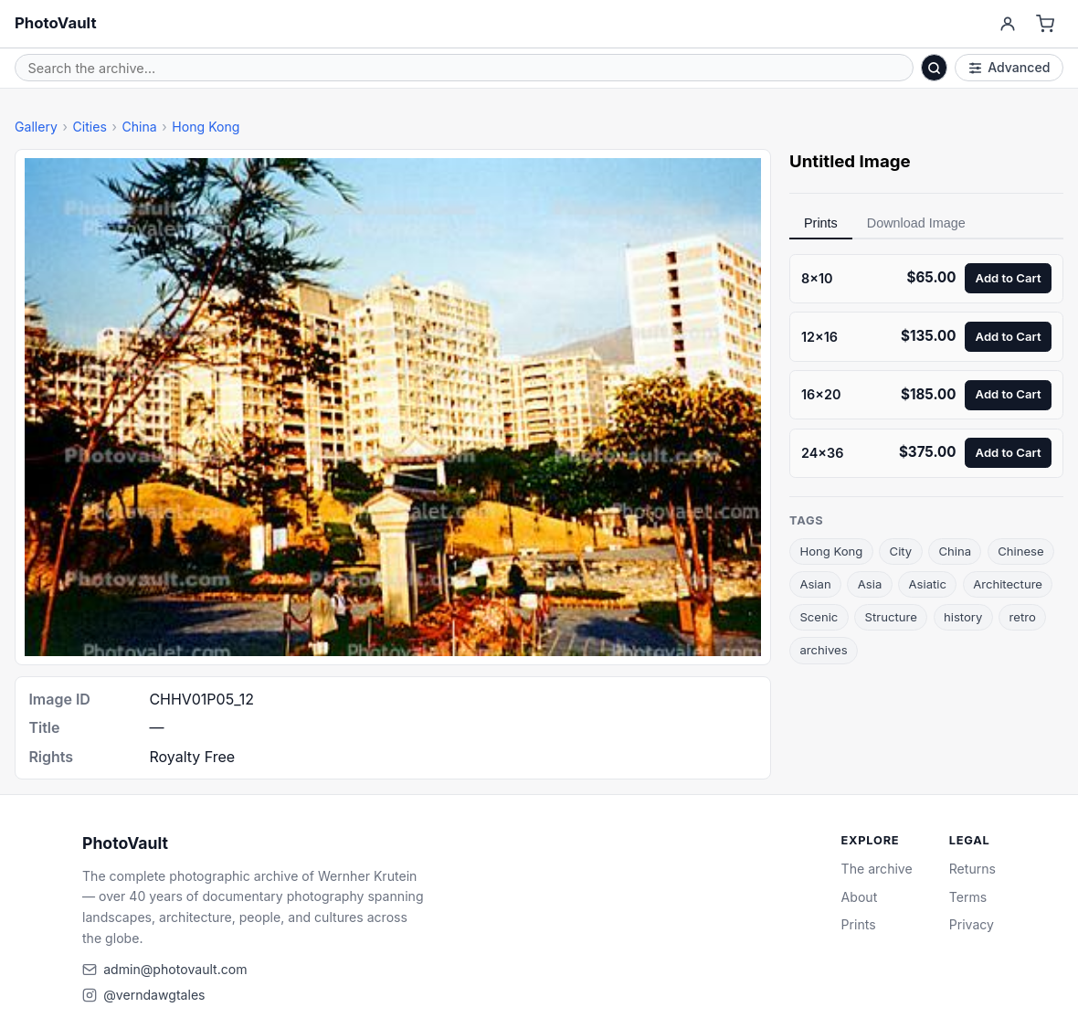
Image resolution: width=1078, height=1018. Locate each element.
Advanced (1009, 67)
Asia (870, 584)
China (139, 126)
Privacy (971, 924)
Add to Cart (1008, 277)
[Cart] (1045, 24)
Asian (814, 584)
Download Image (916, 223)
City (901, 551)
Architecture (1007, 584)
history (963, 617)
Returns (972, 868)
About (859, 897)
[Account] (1007, 24)
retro (1022, 617)
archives (823, 649)
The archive (877, 868)
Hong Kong (205, 126)
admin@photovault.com (175, 969)
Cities (89, 126)
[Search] (934, 67)
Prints (821, 223)
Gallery (36, 126)
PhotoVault (56, 23)
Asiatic (927, 584)
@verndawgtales (154, 994)
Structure (891, 617)
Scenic (818, 617)
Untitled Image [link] (850, 161)
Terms (968, 897)
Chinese (1020, 551)
